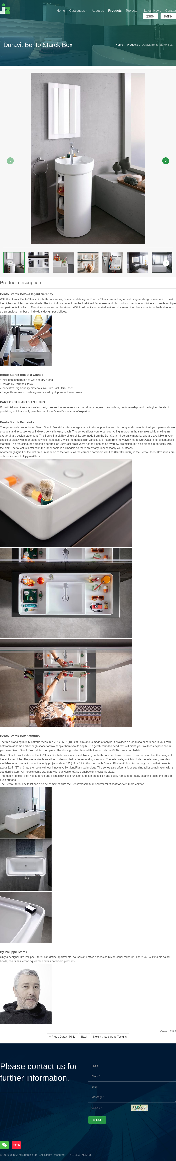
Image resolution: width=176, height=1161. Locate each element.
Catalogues (78, 10)
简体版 (168, 16)
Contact (170, 10)
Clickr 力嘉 (86, 1155)
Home (61, 10)
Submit (97, 1120)
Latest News (152, 10)
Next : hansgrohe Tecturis (110, 1036)
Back (84, 1036)
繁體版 (150, 16)
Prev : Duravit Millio (62, 1036)
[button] (10, 160)
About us (98, 10)
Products (115, 10)
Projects (133, 10)
